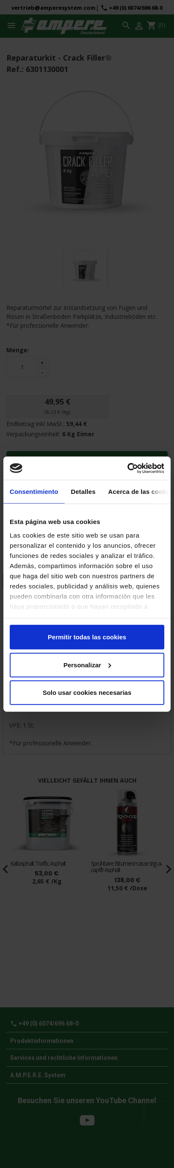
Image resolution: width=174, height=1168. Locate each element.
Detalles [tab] (83, 491)
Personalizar (87, 664)
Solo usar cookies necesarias (87, 692)
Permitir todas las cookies (87, 637)
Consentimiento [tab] (34, 491)
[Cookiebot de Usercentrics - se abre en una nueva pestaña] (127, 468)
